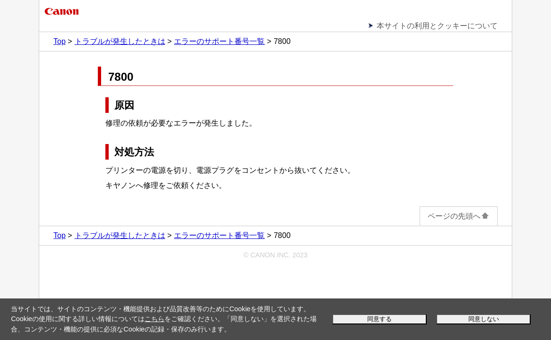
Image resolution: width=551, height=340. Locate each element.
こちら (154, 319)
